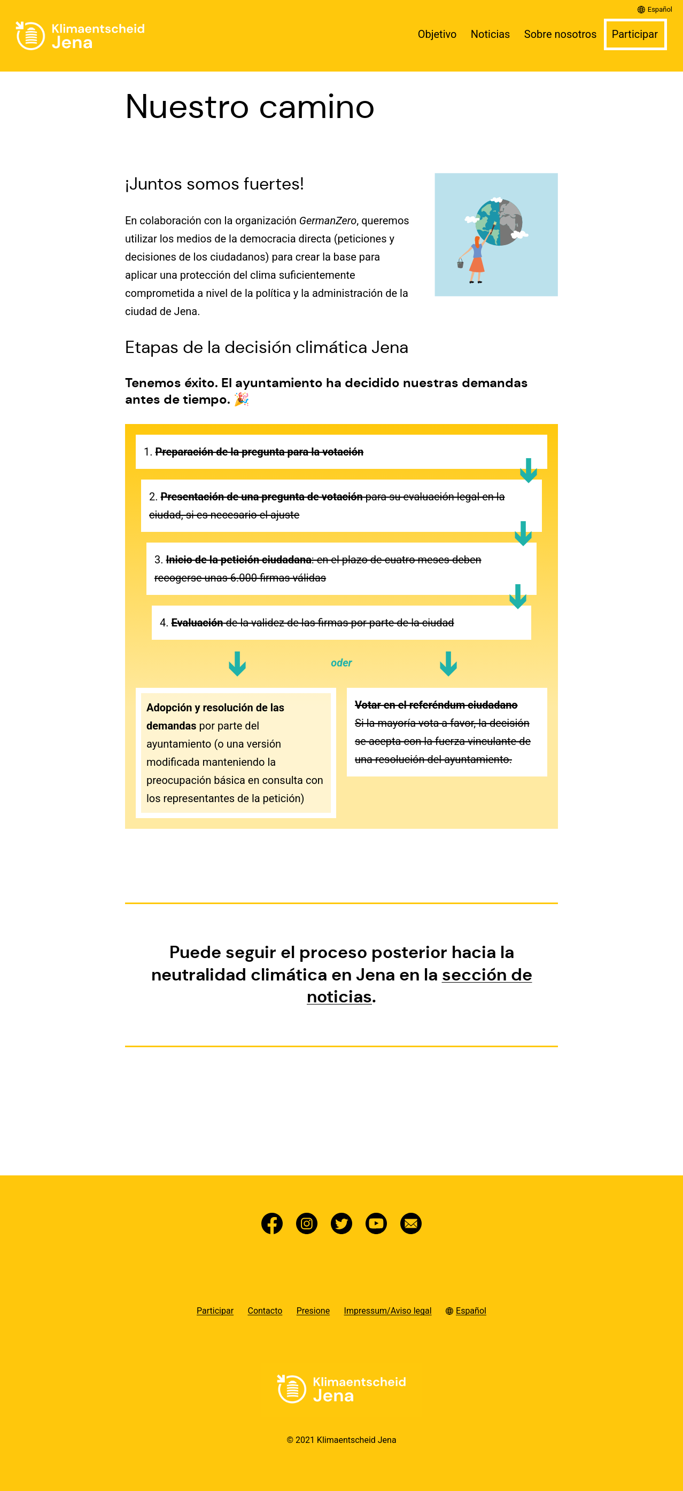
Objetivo (437, 34)
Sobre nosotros (560, 34)
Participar (635, 34)
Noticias (490, 34)
